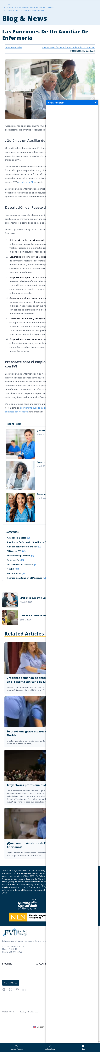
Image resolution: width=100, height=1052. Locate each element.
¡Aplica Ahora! (50, 1047)
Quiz (83, 1047)
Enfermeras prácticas (19, 564)
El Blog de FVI (14, 560)
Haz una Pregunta (16, 1047)
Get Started (77, 4)
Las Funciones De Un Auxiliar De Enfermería (26, 19)
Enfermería (13, 569)
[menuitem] (43, 1036)
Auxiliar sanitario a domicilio (22, 555)
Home (7, 13)
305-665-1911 (15, 961)
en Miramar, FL (25, 191)
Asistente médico (16, 546)
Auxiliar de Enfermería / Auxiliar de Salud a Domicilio (30, 16)
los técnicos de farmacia (20, 573)
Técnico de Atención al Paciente (24, 586)
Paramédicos (14, 582)
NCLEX (10, 577)
